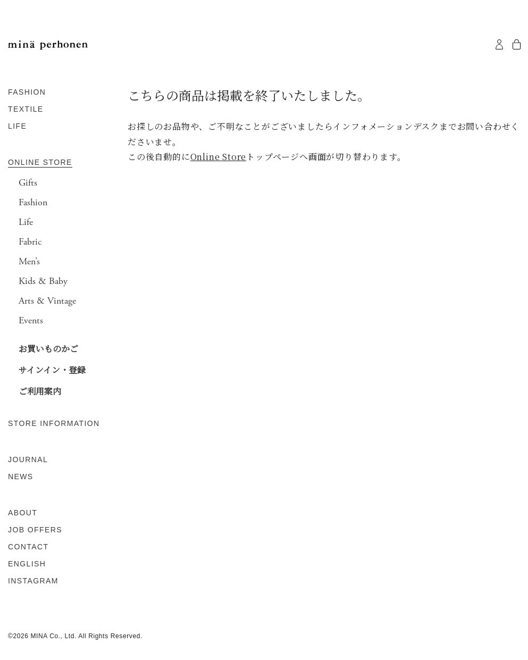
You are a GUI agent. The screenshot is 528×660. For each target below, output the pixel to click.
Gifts (28, 183)
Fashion (33, 202)
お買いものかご (48, 348)
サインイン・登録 (52, 370)
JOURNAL (28, 459)
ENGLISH (27, 563)
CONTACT (28, 546)
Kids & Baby (43, 281)
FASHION (27, 92)
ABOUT (22, 512)
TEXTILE (26, 109)
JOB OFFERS (35, 529)
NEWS (20, 476)
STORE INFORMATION (54, 423)
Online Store (218, 157)
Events (31, 321)
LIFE (17, 126)
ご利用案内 (40, 391)
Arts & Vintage (47, 301)
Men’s (29, 262)
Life (26, 222)
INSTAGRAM (33, 581)
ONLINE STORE (40, 162)
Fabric (30, 242)
